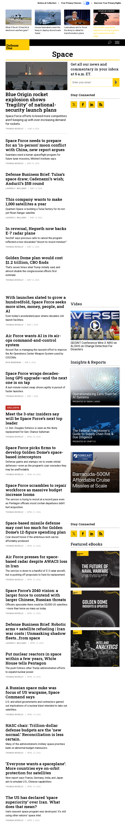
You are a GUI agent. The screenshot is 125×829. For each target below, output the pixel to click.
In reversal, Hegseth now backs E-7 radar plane (36, 231)
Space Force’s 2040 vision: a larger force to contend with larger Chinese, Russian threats (36, 595)
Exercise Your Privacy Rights (107, 3)
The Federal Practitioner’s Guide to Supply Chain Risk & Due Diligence (93, 434)
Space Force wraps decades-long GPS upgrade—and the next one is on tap (36, 378)
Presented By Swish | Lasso (86, 401)
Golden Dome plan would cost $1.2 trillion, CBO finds (34, 260)
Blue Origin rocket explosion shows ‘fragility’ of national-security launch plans (31, 102)
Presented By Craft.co (84, 441)
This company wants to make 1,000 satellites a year (34, 201)
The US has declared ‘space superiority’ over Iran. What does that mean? (33, 802)
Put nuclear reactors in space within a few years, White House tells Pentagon (33, 658)
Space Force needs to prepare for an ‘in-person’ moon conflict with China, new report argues (36, 145)
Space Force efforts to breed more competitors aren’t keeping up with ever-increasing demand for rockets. (36, 119)
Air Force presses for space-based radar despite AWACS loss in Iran (36, 561)
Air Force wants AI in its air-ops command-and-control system (33, 340)
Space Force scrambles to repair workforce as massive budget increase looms (36, 490)
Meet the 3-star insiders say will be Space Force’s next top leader (34, 418)
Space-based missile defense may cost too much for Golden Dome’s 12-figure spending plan (36, 527)
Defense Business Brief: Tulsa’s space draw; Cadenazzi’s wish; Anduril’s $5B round (35, 179)
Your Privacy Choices (75, 3)
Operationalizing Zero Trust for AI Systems (95, 395)
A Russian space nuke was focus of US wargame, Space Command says (33, 692)
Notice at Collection (47, 3)
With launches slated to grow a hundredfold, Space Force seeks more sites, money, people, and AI (36, 304)
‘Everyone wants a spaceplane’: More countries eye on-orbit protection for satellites (36, 768)
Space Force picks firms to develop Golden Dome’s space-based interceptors (34, 452)
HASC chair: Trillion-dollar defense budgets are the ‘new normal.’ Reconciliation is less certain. (34, 732)
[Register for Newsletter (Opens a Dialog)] (116, 82)
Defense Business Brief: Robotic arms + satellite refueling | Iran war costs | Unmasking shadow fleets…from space (36, 631)
